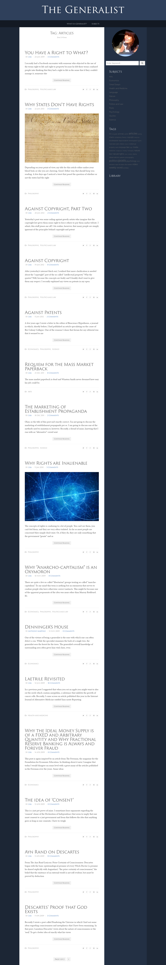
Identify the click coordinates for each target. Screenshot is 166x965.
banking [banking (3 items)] (140, 134)
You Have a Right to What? (56, 52)
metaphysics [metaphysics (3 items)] (119, 151)
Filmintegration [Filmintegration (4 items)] (133, 140)
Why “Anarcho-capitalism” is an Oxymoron (61, 569)
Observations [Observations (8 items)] (114, 157)
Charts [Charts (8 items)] (111, 137)
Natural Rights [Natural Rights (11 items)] (118, 154)
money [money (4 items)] (125, 151)
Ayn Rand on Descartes (52, 851)
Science (55, 349)
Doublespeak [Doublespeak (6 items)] (113, 141)
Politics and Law (48, 89)
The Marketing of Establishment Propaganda (56, 408)
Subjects (95, 23)
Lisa (30, 57)
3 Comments (53, 108)
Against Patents (43, 312)
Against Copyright (47, 260)
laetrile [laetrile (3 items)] (117, 147)
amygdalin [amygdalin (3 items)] (114, 134)
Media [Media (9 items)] (135, 147)
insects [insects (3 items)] (127, 144)
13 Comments (53, 856)
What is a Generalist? (77, 23)
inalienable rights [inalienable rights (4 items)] (114, 144)
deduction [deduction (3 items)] (136, 137)
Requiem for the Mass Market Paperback (59, 366)
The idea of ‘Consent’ (49, 800)
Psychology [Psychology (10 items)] (131, 161)
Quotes (112, 116)
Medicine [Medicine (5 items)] (112, 151)
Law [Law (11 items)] (127, 147)
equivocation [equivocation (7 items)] (123, 141)
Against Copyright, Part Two (58, 208)
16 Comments (54, 683)
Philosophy (33, 89)
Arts (30, 391)
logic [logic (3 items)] (131, 147)
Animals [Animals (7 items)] (121, 134)
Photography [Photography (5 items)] (129, 157)
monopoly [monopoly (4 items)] (131, 151)
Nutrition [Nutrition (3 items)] (130, 154)
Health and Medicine (38, 715)
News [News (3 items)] (126, 154)
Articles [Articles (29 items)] (133, 133)
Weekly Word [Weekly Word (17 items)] (115, 167)
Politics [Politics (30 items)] (113, 160)
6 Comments (53, 752)
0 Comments (53, 264)
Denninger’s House (46, 626)
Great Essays (114, 84)
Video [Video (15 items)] (135, 164)
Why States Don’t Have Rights (59, 104)
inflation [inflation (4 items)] (122, 144)
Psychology (114, 112)
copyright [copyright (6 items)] (130, 137)
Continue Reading (62, 80)
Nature (112, 96)
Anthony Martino (37, 631)
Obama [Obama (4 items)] (135, 154)
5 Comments (52, 467)
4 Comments (53, 57)
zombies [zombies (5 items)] (126, 168)
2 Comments (53, 213)
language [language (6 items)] (122, 147)
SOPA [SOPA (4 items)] (116, 164)
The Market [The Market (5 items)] (128, 164)
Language (113, 92)
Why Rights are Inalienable (56, 463)
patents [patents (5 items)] (122, 157)
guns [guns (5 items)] (139, 141)
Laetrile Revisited (45, 678)
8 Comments (54, 575)
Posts (111, 108)
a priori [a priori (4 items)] (126, 134)
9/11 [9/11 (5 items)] (110, 134)
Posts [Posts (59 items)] (122, 161)
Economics (33, 349)
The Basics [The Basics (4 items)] (121, 164)
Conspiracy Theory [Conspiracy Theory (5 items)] (120, 137)
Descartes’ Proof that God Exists (56, 909)
